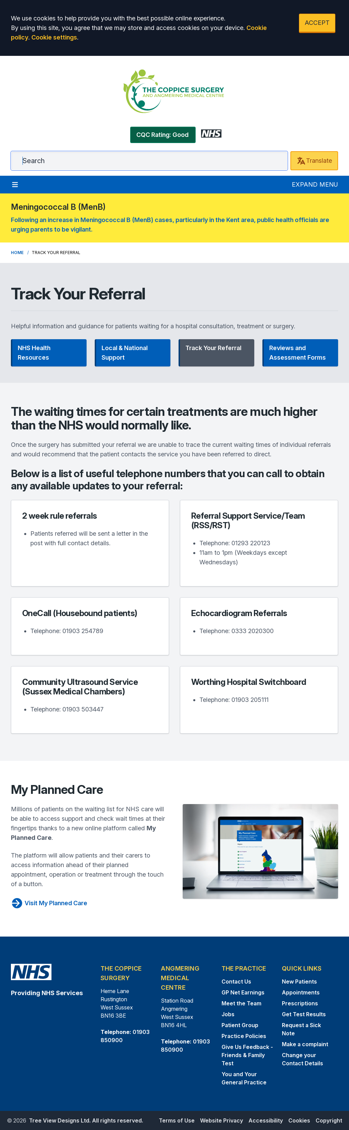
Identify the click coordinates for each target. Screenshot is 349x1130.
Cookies (299, 1120)
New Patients (299, 981)
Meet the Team (241, 1003)
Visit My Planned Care (49, 903)
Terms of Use (177, 1120)
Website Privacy (221, 1120)
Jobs (228, 1014)
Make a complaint (305, 1044)
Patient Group (240, 1025)
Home (17, 252)
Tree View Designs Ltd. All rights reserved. (86, 1120)
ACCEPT (317, 22)
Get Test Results (304, 1014)
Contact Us (236, 981)
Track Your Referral (213, 347)
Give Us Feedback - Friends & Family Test (247, 1055)
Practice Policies (244, 1036)
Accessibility (265, 1120)
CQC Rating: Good (162, 134)
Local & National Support (125, 352)
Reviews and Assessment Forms (297, 352)
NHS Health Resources (34, 352)
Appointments (301, 992)
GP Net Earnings (243, 992)
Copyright (329, 1120)
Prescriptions (300, 1003)
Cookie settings (54, 37)
